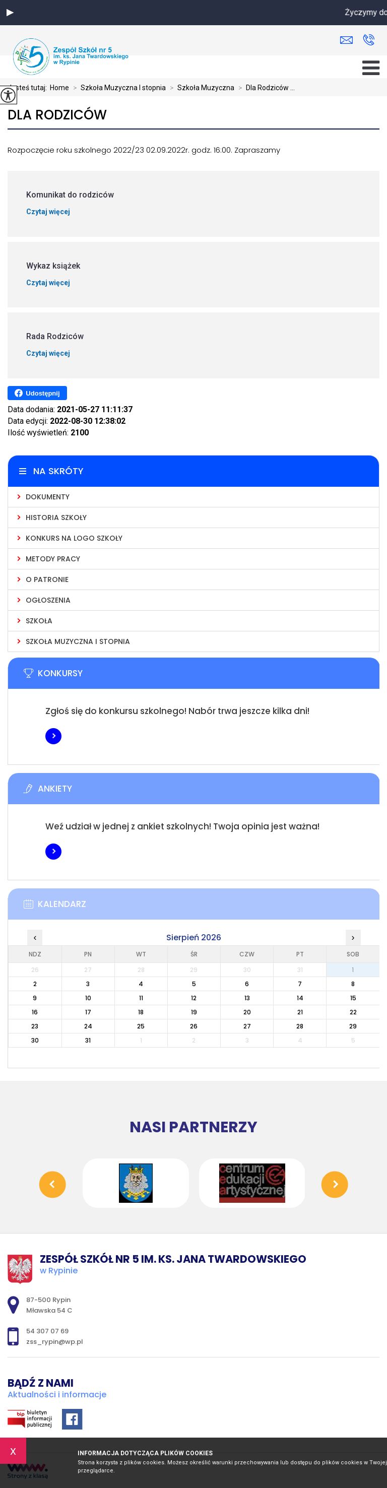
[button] (10, 12)
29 (353, 1026)
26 (194, 1026)
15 (353, 998)
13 (247, 998)
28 (299, 1026)
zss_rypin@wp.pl (346, 40)
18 (141, 1012)
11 (141, 998)
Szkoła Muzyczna (200, 87)
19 (194, 1012)
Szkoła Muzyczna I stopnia (117, 87)
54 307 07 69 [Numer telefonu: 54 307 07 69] (47, 1331)
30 (35, 1040)
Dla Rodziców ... (264, 87)
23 (34, 1026)
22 (353, 1012)
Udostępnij (37, 393)
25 (141, 1026)
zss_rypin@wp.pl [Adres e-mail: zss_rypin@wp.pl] (54, 1341)
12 (194, 998)
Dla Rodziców (57, 115)
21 (300, 1012)
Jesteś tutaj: (29, 87)
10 (88, 998)
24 (88, 1026)
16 (35, 1012)
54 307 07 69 (368, 39)
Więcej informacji (53, 736)
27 (247, 1026)
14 (300, 998)
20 (247, 1012)
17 (88, 1012)
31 (88, 1040)
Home (59, 87)
